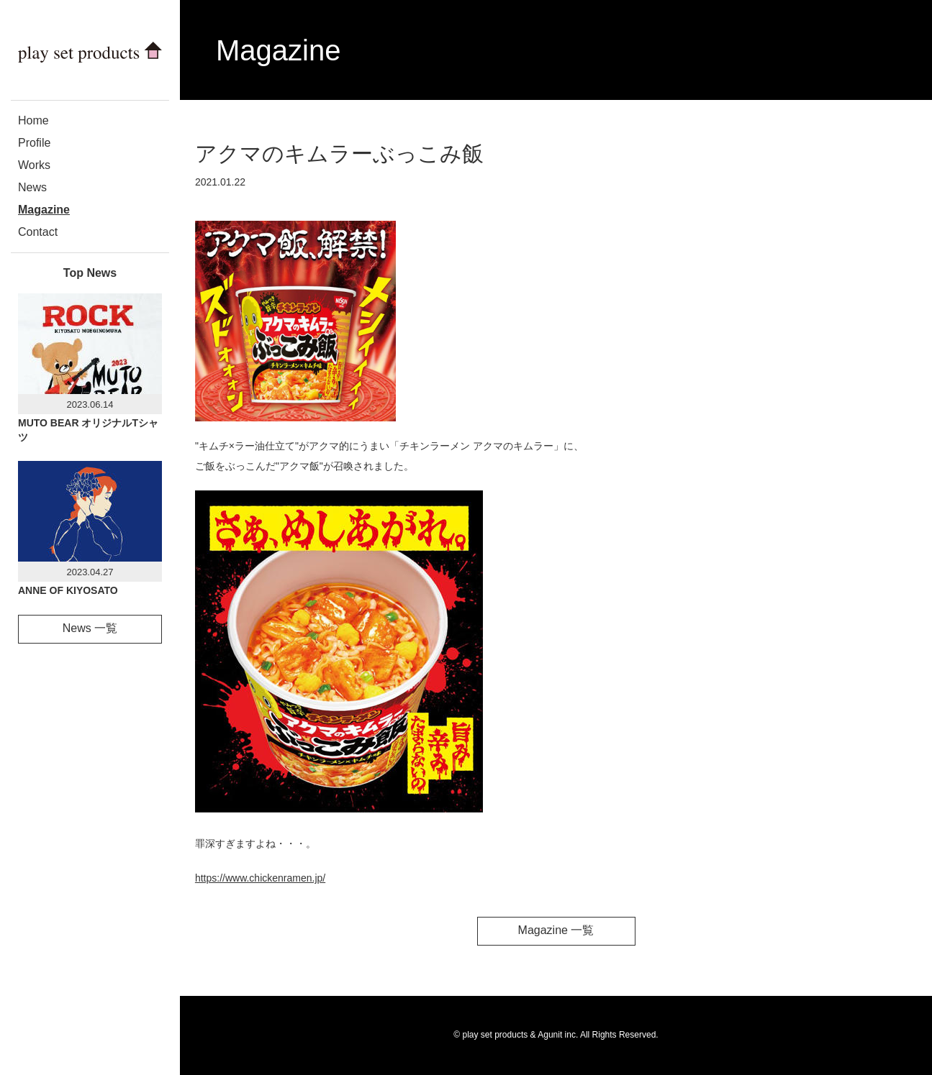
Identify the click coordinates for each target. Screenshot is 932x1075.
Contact (38, 232)
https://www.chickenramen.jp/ (260, 878)
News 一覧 (90, 628)
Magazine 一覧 (556, 930)
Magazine (44, 209)
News (32, 187)
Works (34, 165)
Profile (34, 143)
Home (33, 120)
